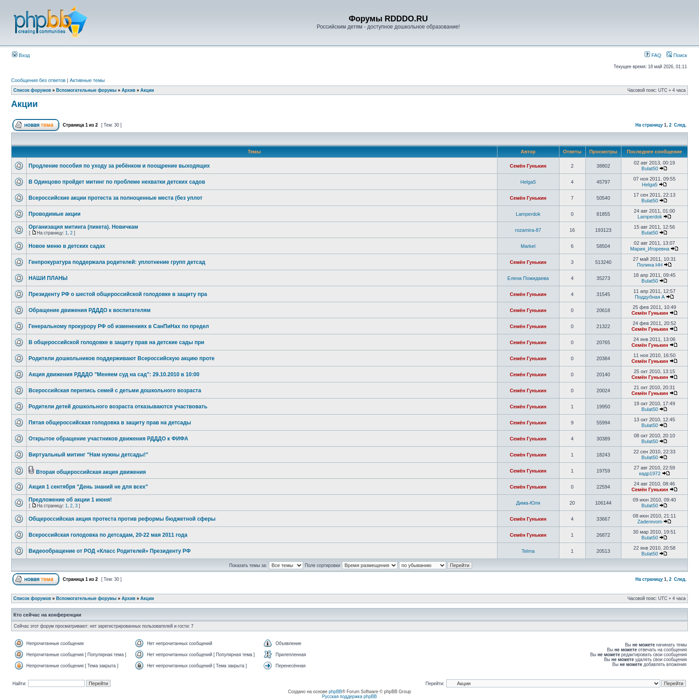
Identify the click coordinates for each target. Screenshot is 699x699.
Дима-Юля (528, 503)
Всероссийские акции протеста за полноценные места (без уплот (115, 198)
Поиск (676, 55)
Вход (21, 55)
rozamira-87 (528, 230)
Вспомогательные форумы (86, 90)
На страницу (649, 125)
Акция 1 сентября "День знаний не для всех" (88, 487)
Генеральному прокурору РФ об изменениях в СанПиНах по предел (119, 326)
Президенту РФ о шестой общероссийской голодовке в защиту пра (118, 294)
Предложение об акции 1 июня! (70, 500)
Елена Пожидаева (528, 278)
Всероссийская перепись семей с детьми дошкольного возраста (115, 390)
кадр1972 (649, 473)
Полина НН (649, 264)
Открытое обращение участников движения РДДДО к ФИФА (108, 439)
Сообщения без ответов (38, 80)
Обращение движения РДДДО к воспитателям (90, 310)
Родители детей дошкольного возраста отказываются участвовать (118, 406)
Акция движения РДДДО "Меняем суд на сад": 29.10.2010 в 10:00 (114, 374)
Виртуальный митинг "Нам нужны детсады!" (88, 455)
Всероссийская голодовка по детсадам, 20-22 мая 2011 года (108, 535)
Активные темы (87, 80)
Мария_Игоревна (650, 248)
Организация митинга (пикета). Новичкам (83, 227)
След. (680, 125)
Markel (528, 246)
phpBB (335, 691)
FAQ (653, 55)
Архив (129, 90)
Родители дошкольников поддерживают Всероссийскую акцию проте (121, 358)
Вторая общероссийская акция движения (91, 472)
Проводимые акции (55, 214)
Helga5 (528, 182)
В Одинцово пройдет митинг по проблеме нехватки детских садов (117, 182)
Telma (528, 551)
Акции (147, 90)
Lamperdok (528, 214)
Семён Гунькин (528, 166)
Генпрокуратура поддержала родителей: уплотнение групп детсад (117, 262)
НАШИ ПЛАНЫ (48, 278)
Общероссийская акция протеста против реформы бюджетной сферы (122, 519)
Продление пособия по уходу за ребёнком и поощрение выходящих (119, 166)
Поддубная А (650, 297)
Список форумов (32, 90)
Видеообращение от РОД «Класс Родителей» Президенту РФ (110, 551)
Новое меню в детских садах (67, 246)
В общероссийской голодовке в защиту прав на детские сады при (116, 342)
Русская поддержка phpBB (349, 696)
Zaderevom (649, 521)
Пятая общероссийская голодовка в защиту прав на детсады (110, 422)
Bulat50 (649, 168)
